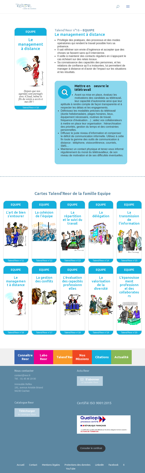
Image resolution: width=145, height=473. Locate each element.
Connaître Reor (25, 357)
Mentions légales (51, 465)
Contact (33, 465)
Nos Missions (82, 357)
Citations (102, 357)
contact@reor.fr (22, 375)
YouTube (70, 468)
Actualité (121, 357)
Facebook (113, 465)
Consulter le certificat (91, 448)
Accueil (20, 465)
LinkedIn (99, 465)
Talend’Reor (65, 357)
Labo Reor (43, 357)
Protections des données (78, 465)
